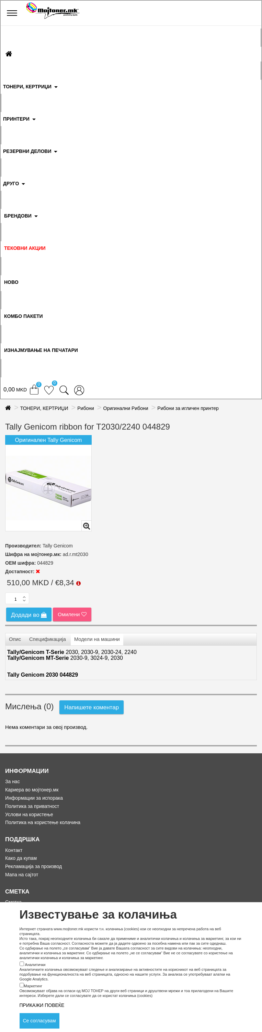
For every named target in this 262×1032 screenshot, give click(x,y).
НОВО (11, 282)
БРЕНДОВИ (18, 216)
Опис (15, 639)
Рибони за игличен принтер (188, 408)
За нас (12, 781)
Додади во (29, 615)
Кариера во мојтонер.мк (31, 789)
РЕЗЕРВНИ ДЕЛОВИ (27, 151)
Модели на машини (97, 639)
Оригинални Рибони (125, 408)
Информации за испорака (34, 798)
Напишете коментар (91, 707)
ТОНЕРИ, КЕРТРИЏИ (27, 86)
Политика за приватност (32, 806)
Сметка (13, 902)
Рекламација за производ (33, 866)
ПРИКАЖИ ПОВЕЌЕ (42, 1005)
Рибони (85, 408)
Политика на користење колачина (42, 822)
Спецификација (47, 639)
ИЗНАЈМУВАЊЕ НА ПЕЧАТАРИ (41, 350)
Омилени (72, 614)
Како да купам (21, 858)
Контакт (13, 850)
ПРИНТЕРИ (16, 119)
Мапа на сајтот (21, 874)
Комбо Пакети (23, 316)
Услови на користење (29, 814)
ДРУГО (11, 183)
